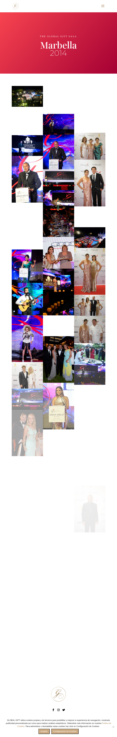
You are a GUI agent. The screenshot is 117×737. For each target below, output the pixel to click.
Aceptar (44, 731)
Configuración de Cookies (65, 731)
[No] (113, 726)
